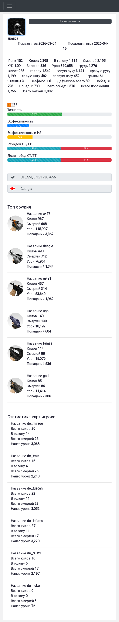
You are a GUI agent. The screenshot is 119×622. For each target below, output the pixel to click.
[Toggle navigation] (9, 6)
